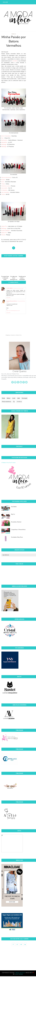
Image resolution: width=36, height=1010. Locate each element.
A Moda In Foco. (20, 972)
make (18, 398)
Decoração (24, 398)
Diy (14, 401)
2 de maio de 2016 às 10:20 (18, 288)
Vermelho (13, 33)
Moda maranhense (6, 401)
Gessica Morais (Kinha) (11, 301)
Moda (3, 398)
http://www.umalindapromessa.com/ (13, 310)
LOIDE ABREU (9, 288)
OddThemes (19, 974)
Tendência (19, 401)
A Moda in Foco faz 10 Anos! (8, 462)
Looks (13, 398)
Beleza (8, 398)
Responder (8, 297)
